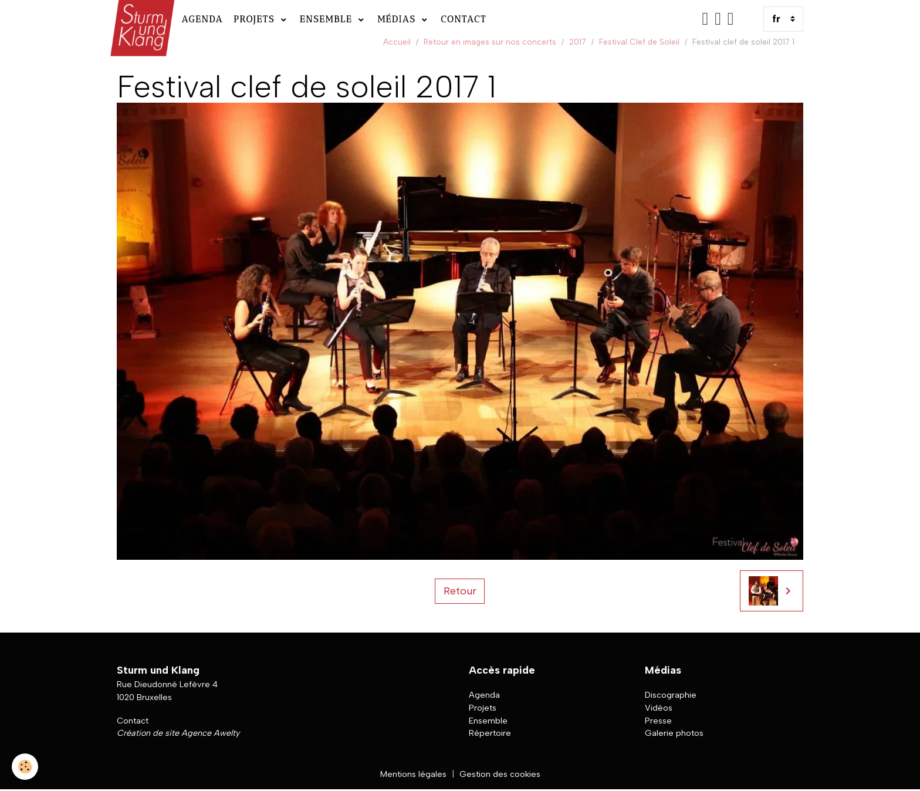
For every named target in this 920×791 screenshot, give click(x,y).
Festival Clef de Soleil (639, 41)
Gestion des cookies (499, 774)
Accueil (397, 41)
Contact (463, 19)
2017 (577, 41)
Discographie (670, 694)
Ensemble (328, 19)
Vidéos (658, 707)
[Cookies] (25, 766)
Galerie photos (674, 733)
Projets (256, 19)
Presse (658, 720)
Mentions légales (413, 774)
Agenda (202, 19)
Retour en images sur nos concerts (490, 41)
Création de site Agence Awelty (178, 733)
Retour (460, 590)
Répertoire (490, 733)
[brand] (141, 19)
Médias (398, 19)
